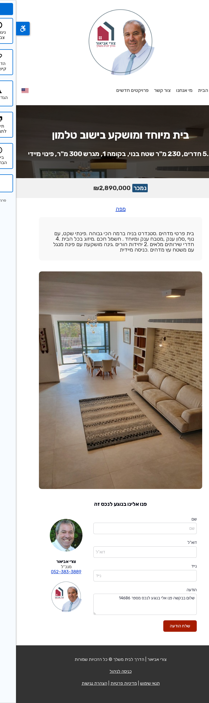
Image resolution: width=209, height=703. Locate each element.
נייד (178, 566)
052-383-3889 (50, 571)
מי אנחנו (168, 90)
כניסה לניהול (105, 671)
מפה (105, 209)
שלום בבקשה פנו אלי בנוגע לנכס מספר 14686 (129, 604)
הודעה (176, 589)
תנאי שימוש (134, 683)
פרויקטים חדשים (116, 90)
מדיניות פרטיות (107, 683)
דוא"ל (176, 542)
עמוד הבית (193, 90)
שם (178, 519)
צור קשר (146, 90)
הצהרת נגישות (78, 683)
